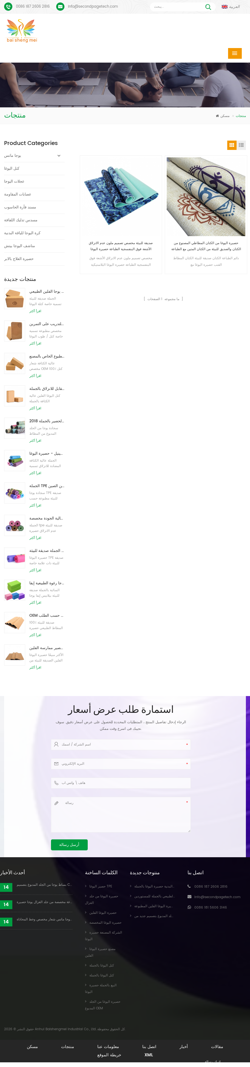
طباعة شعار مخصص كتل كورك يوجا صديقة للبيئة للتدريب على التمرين (46, 324)
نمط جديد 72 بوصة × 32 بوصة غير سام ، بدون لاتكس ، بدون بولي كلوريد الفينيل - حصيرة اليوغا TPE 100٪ (46, 453)
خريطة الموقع (109, 1055)
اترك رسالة (212, 1062)
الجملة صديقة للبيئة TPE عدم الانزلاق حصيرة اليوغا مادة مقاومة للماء (46, 551)
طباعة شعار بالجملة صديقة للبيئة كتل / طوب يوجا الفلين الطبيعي (46, 291)
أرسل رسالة (69, 845)
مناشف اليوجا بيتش (19, 246)
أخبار (184, 1046)
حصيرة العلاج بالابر (19, 259)
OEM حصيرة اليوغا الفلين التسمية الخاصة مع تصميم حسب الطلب (46, 615)
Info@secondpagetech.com (93, 7)
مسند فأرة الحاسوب (20, 207)
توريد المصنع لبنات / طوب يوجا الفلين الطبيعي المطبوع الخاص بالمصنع (46, 356)
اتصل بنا (149, 1046)
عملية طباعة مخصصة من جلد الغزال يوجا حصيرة (44, 902)
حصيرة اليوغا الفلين (103, 912)
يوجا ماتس (12, 155)
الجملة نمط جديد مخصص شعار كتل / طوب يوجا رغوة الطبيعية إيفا (46, 583)
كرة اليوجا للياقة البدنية (22, 233)
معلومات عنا (108, 1046)
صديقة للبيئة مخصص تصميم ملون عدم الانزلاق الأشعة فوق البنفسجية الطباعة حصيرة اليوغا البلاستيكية (121, 246)
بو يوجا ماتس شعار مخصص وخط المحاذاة (44, 919)
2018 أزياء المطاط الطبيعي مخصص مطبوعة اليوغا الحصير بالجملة (46, 421)
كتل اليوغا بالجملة (101, 965)
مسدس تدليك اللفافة (21, 220)
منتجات (67, 1046)
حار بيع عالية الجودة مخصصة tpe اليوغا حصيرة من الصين (46, 518)
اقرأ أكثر (35, 311)
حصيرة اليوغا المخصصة (105, 922)
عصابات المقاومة (17, 194)
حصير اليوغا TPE (100, 886)
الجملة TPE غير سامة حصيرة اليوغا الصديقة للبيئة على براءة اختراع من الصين (46, 486)
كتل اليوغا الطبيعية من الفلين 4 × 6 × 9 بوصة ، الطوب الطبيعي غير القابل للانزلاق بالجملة (46, 389)
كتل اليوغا (11, 168)
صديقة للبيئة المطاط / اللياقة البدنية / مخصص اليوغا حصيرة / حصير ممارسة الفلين (46, 648)
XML (148, 1055)
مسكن (222, 116)
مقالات (217, 1046)
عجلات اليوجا (14, 181)
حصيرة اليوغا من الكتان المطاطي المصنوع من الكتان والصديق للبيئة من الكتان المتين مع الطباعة (206, 246)
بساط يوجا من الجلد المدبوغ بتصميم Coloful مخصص (44, 885)
